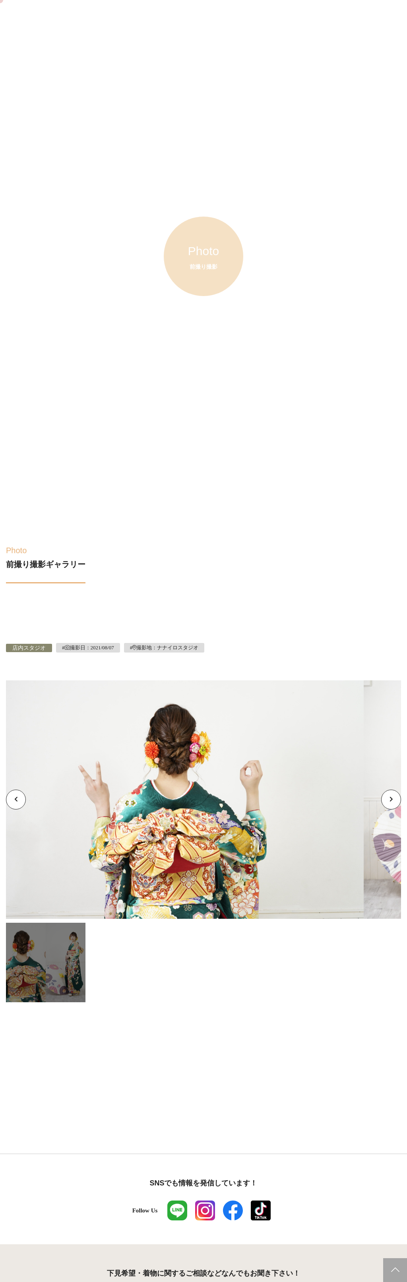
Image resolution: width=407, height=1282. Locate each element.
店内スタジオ (29, 648)
